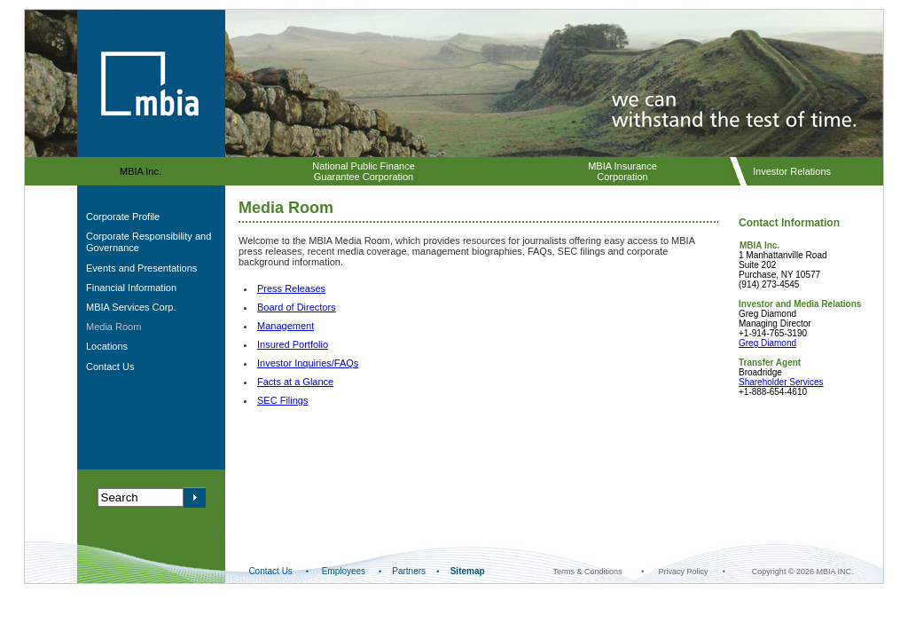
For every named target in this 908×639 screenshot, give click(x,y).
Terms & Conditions (587, 571)
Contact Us (110, 366)
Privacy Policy (683, 571)
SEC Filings (282, 400)
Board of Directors (296, 307)
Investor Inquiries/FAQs (307, 363)
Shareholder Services (781, 382)
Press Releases (291, 288)
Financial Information (131, 287)
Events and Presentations (141, 268)
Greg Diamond (767, 343)
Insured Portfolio (292, 344)
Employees (343, 571)
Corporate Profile (123, 216)
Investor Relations (792, 171)
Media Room (113, 326)
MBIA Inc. (140, 171)
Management (285, 325)
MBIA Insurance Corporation (622, 171)
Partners (409, 571)
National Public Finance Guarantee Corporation (363, 171)
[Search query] (141, 497)
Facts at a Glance (295, 381)
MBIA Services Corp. (131, 307)
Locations (107, 346)
